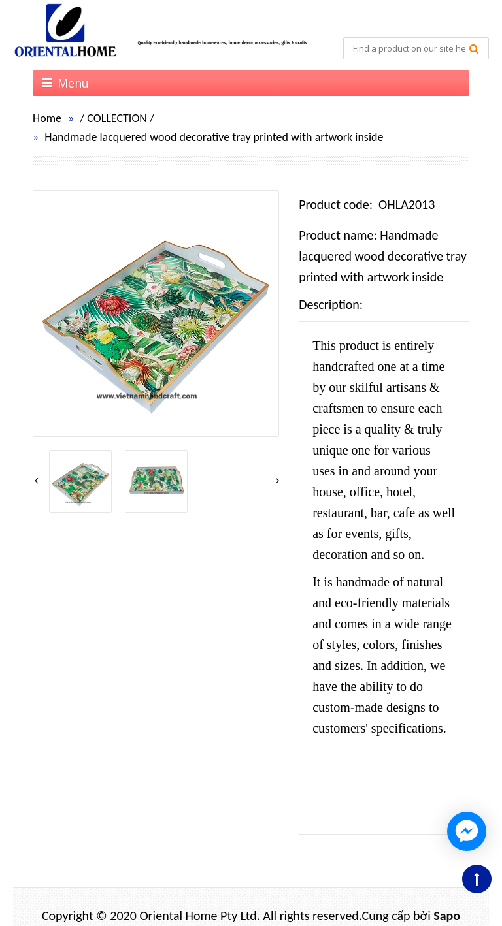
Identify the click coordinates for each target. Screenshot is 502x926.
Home (47, 118)
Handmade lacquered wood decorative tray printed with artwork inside (213, 137)
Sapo (446, 915)
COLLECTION (117, 118)
